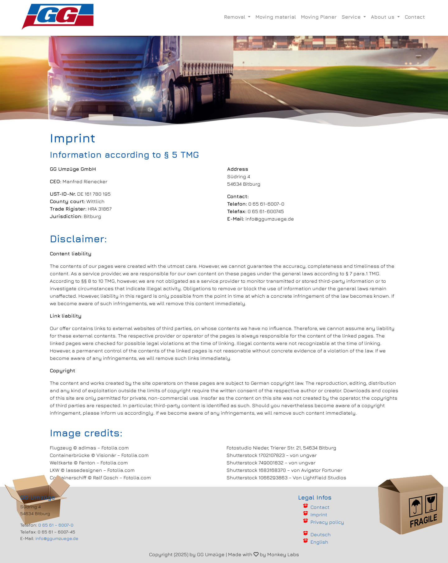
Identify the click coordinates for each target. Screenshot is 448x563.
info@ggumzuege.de (56, 538)
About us (383, 17)
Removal (235, 17)
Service (352, 17)
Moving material (275, 17)
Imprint (318, 514)
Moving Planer (319, 17)
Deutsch (320, 534)
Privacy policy (327, 522)
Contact (415, 17)
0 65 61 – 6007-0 (55, 525)
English (319, 542)
